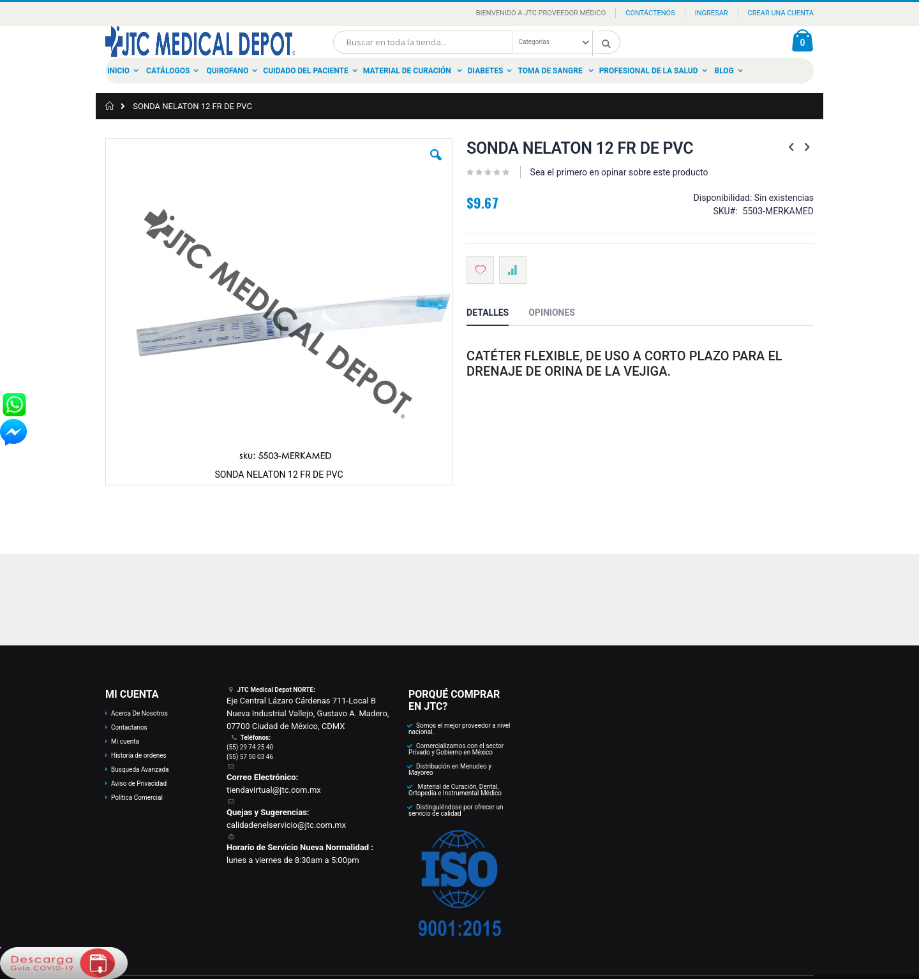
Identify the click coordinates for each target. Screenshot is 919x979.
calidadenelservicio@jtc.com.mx (286, 825)
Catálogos (168, 70)
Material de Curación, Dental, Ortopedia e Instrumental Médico (455, 790)
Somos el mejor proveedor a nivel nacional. (459, 728)
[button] (436, 164)
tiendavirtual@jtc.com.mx (274, 790)
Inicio (118, 70)
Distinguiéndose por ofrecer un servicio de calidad (455, 810)
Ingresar (711, 13)
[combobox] (476, 42)
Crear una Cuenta (781, 13)
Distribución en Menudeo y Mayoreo (449, 769)
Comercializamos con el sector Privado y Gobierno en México (456, 749)
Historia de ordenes (139, 755)
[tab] (497, 314)
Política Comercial (137, 797)
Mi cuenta (125, 741)
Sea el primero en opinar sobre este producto (619, 172)
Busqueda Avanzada (139, 769)
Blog (724, 70)
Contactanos (129, 727)
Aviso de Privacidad (139, 783)
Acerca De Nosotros (139, 713)
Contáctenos (650, 13)
